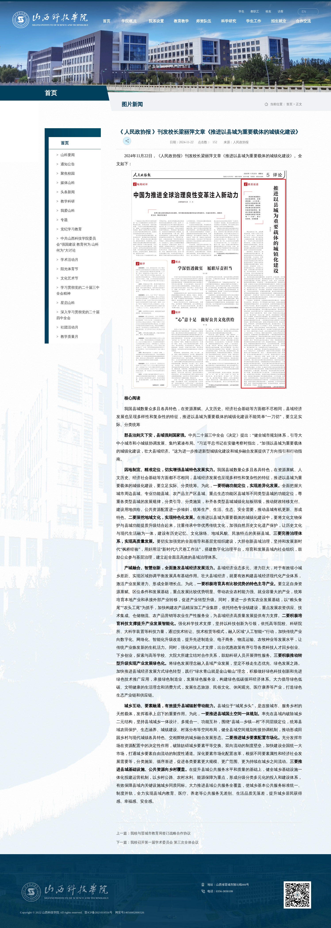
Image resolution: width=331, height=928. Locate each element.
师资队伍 (203, 21)
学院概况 (128, 21)
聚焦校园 (65, 173)
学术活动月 (67, 260)
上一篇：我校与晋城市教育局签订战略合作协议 (153, 833)
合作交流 (303, 21)
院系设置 (156, 21)
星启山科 (65, 303)
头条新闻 (65, 192)
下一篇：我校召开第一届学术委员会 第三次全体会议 (157, 842)
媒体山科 (65, 183)
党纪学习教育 (69, 229)
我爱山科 (65, 210)
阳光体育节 (67, 269)
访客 (280, 11)
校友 (268, 11)
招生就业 (278, 21)
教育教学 (181, 21)
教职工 (255, 11)
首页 (106, 21)
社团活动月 (67, 327)
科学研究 (228, 21)
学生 (241, 11)
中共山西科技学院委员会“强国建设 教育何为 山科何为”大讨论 (77, 244)
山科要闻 (65, 155)
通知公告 (65, 164)
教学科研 (65, 201)
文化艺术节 (67, 278)
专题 (62, 220)
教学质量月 (67, 336)
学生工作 (253, 21)
